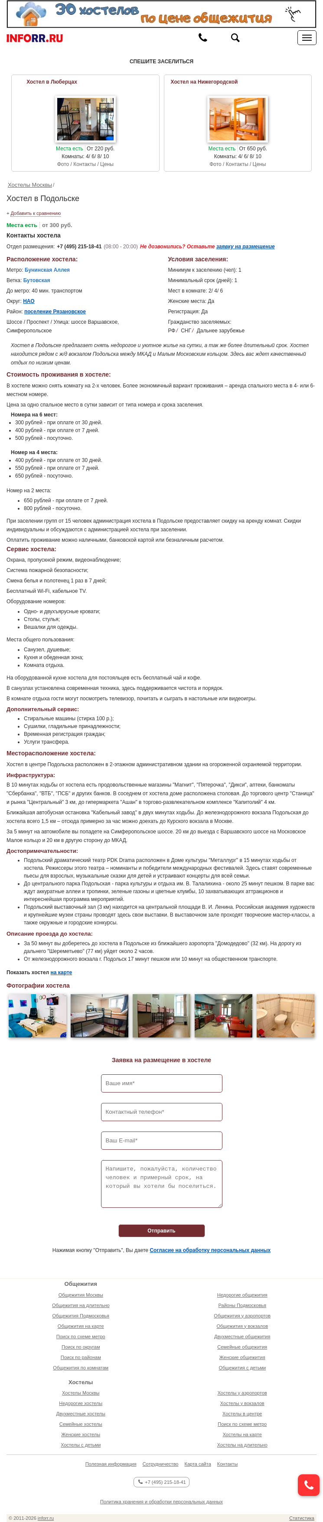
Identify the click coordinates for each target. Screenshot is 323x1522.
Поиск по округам (81, 1347)
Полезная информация (111, 1464)
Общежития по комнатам (80, 1367)
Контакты (227, 1464)
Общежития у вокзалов (242, 1326)
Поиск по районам (81, 1357)
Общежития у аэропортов (242, 1315)
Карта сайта (197, 1464)
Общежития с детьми (242, 1367)
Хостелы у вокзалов (242, 1403)
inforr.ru (46, 1518)
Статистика (301, 1518)
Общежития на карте (81, 1326)
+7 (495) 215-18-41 (79, 247)
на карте (61, 972)
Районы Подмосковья (242, 1305)
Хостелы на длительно (242, 1444)
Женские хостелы (80, 1434)
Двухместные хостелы (80, 1413)
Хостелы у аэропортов (242, 1392)
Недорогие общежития (242, 1295)
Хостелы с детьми (81, 1444)
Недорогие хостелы (80, 1403)
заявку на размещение (245, 247)
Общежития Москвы (81, 1295)
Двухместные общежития (242, 1336)
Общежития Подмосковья (80, 1315)
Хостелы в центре (242, 1413)
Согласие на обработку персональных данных (210, 1250)
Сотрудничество (161, 1464)
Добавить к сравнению (35, 213)
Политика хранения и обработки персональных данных (161, 1501)
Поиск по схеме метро (80, 1336)
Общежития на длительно (81, 1305)
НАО (29, 301)
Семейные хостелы (80, 1424)
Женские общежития (242, 1357)
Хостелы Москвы (30, 185)
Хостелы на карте (242, 1434)
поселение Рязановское (55, 312)
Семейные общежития (242, 1347)
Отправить (161, 1231)
